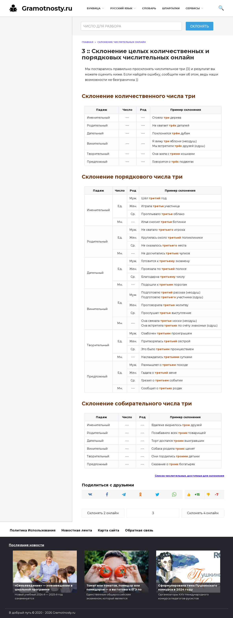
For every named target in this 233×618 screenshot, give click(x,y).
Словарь (149, 8)
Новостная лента (76, 530)
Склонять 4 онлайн (203, 513)
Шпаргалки (171, 8)
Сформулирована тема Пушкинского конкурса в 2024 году (187, 587)
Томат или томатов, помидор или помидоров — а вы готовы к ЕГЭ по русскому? (114, 589)
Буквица (93, 8)
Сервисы (193, 8)
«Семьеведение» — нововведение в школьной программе (43, 587)
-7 (216, 494)
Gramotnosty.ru (47, 8)
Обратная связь (139, 530)
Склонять (199, 26)
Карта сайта (108, 530)
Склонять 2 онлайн (103, 513)
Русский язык (121, 8)
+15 (197, 494)
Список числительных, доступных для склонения (189, 475)
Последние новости (26, 545)
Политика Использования (33, 530)
